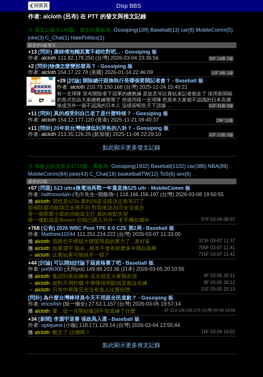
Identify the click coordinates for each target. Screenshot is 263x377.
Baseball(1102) (168, 166)
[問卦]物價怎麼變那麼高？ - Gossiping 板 (84, 66)
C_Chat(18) (102, 174)
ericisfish (51, 304)
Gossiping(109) (131, 30)
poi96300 (52, 269)
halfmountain (56, 194)
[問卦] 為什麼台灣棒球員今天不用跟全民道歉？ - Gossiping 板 (100, 298)
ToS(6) (167, 174)
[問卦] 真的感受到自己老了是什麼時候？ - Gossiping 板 (103, 113)
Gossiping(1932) (130, 166)
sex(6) (183, 174)
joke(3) (36, 38)
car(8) (187, 30)
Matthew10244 (58, 234)
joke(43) (78, 174)
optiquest (51, 325)
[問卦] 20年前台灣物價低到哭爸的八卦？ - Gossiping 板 (103, 128)
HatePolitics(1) (87, 38)
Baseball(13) (164, 30)
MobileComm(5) (214, 30)
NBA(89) (218, 166)
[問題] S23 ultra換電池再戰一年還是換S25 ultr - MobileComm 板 (114, 188)
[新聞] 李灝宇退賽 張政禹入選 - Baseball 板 (89, 319)
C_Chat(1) (57, 38)
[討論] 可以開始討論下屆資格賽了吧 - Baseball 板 (96, 263)
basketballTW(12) (138, 174)
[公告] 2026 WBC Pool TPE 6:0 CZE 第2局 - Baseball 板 (107, 228)
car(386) (196, 166)
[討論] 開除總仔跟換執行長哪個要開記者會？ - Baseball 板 (135, 81)
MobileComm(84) (48, 174)
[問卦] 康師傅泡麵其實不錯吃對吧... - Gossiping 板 (97, 52)
